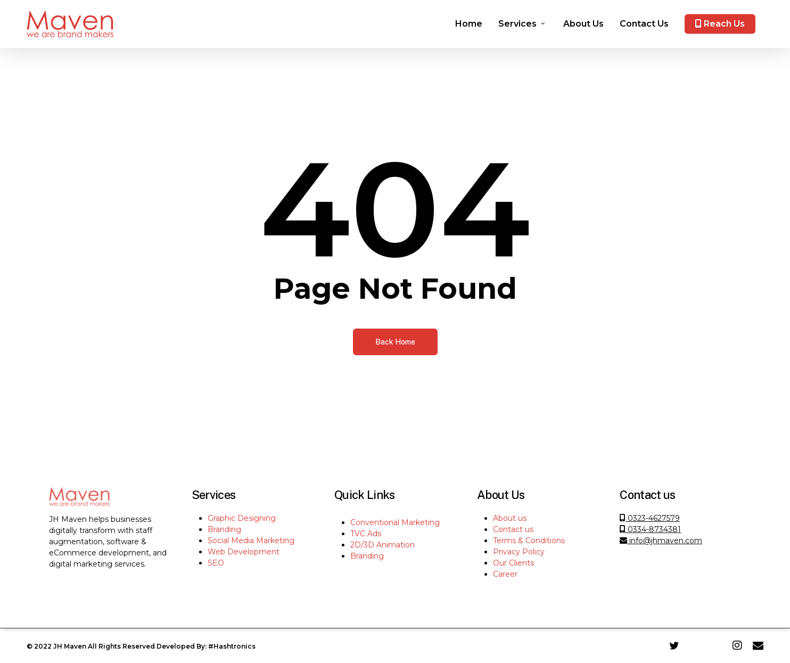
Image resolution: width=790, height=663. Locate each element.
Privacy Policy (519, 551)
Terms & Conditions (529, 540)
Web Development (243, 551)
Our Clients (513, 563)
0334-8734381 (650, 529)
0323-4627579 (653, 518)
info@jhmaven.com (661, 540)
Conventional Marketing (395, 522)
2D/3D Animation (382, 545)
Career (505, 574)
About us (509, 518)
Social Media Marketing (251, 540)
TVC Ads (365, 533)
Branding (224, 529)
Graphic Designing (242, 518)
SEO (216, 563)
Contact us (513, 529)
